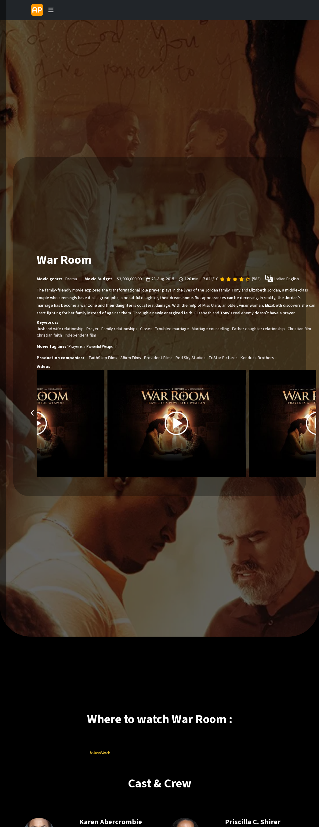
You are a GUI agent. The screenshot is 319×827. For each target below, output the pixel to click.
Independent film (80, 336)
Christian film (299, 329)
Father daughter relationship (258, 329)
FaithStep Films (103, 358)
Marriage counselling (210, 329)
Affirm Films (130, 358)
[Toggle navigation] (51, 10)
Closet (146, 329)
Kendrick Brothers (257, 358)
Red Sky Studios (190, 358)
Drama (71, 279)
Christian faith (49, 336)
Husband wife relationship (60, 329)
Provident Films (158, 358)
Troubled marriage (172, 329)
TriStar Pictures (222, 358)
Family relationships (119, 329)
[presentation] (33, 412)
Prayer (92, 329)
